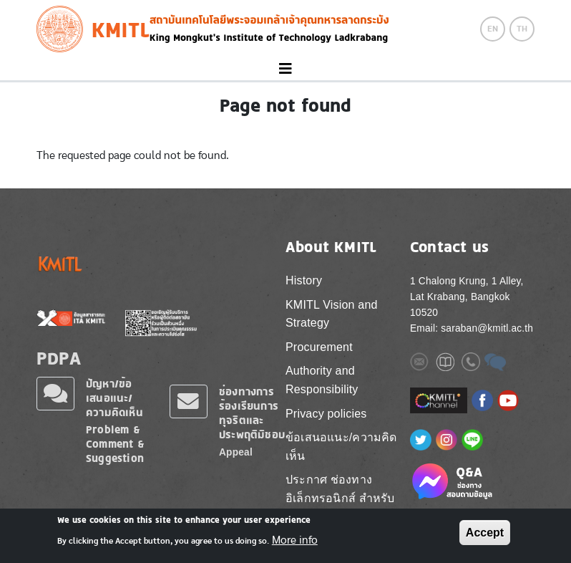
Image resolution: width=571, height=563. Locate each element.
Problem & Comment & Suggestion (115, 444)
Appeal (236, 452)
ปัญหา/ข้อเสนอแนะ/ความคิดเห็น (114, 398)
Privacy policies (326, 414)
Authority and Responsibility (322, 380)
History (304, 280)
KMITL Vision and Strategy (332, 314)
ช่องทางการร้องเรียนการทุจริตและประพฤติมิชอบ (252, 413)
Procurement (319, 347)
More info (295, 540)
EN (492, 28)
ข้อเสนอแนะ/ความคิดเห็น (341, 446)
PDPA (58, 358)
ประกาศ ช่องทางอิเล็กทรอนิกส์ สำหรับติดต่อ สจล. (340, 497)
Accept (485, 532)
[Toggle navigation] (285, 69)
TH (522, 28)
